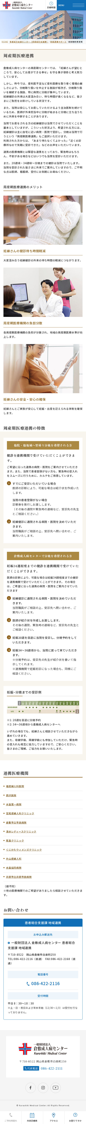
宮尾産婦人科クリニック (20, 813)
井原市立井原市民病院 (19, 877)
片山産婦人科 (13, 858)
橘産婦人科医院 (15, 786)
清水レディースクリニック (21, 831)
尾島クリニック (15, 840)
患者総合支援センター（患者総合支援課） (29, 41)
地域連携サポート (58, 41)
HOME (5, 42)
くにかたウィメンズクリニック (24, 849)
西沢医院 (11, 795)
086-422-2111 (52, 1068)
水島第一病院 (13, 804)
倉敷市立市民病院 (16, 822)
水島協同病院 (13, 867)
